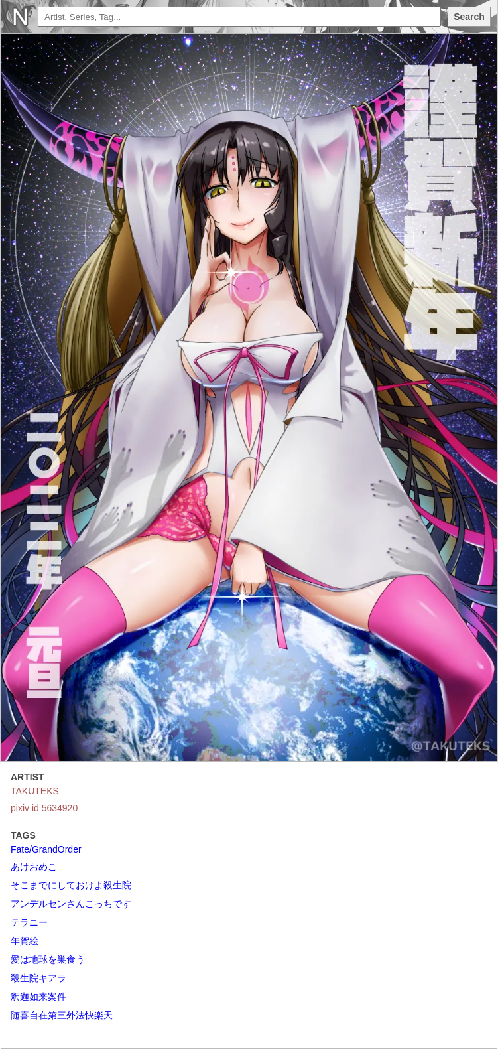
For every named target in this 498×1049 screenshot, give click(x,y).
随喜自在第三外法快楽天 (62, 1015)
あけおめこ (34, 866)
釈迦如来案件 (38, 996)
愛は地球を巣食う (48, 959)
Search (469, 16)
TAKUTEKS (35, 791)
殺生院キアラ (38, 978)
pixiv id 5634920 (44, 808)
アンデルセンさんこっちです (71, 903)
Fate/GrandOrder (46, 849)
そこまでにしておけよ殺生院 (71, 885)
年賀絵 (24, 941)
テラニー (29, 922)
